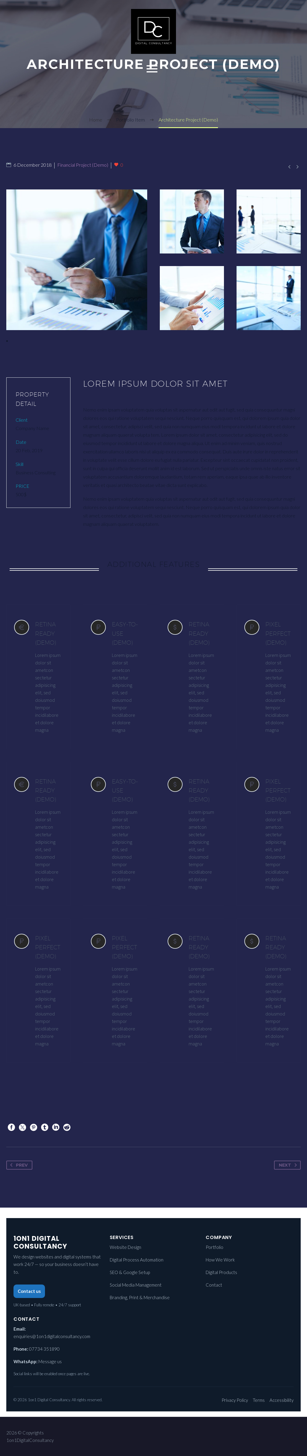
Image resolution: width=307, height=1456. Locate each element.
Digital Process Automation (136, 1259)
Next (289, 1165)
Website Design (125, 1247)
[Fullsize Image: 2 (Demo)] (268, 297)
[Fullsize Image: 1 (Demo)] (76, 259)
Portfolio (214, 1247)
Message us (50, 1361)
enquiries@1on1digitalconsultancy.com (51, 1336)
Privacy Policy (235, 1400)
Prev (18, 1165)
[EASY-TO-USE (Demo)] (115, 677)
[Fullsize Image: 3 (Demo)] (268, 221)
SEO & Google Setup (130, 1272)
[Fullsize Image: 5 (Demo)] (192, 298)
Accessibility (282, 1400)
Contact (214, 1285)
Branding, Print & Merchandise (140, 1297)
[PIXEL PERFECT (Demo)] (268, 677)
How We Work (220, 1259)
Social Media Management (136, 1285)
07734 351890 (44, 1349)
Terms (259, 1400)
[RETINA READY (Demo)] (38, 677)
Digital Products (221, 1272)
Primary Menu (152, 68)
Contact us (29, 1291)
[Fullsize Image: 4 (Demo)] (192, 221)
